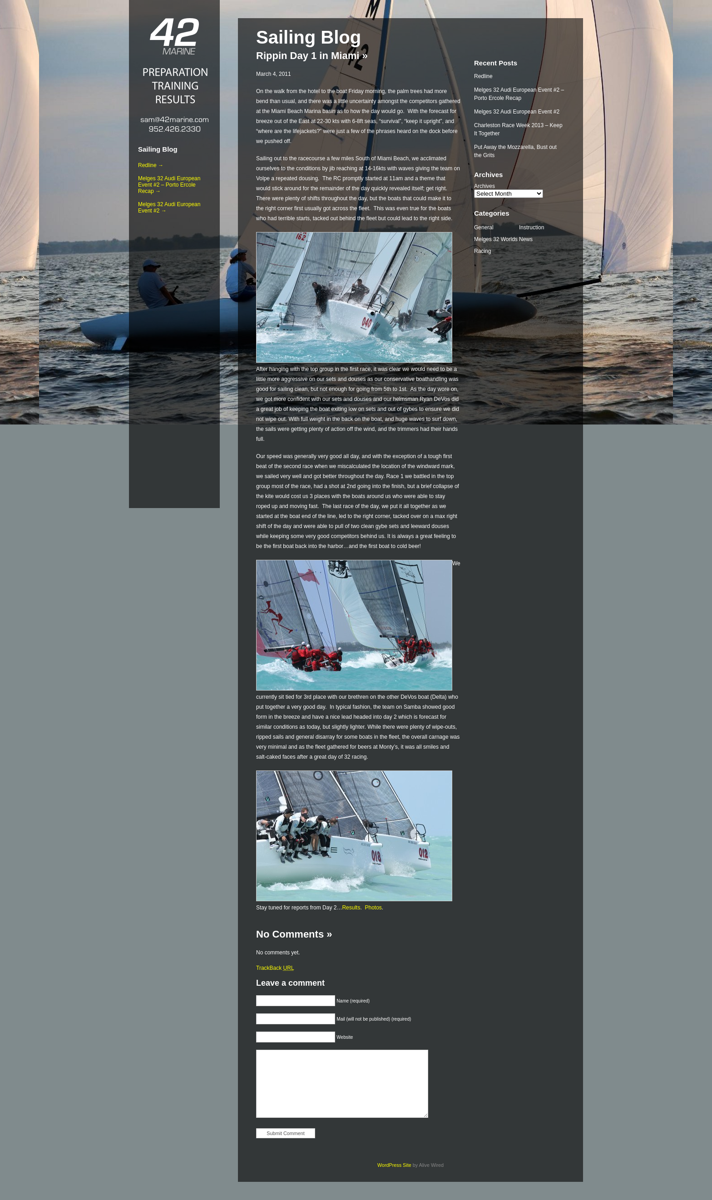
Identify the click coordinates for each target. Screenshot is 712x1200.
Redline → (150, 165)
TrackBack (275, 968)
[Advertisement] (174, 359)
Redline (483, 76)
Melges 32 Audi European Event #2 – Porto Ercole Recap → (169, 184)
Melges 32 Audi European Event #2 (516, 112)
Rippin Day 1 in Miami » (312, 55)
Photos (373, 907)
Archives (484, 186)
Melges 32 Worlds (496, 239)
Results (351, 907)
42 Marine (174, 36)
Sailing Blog (158, 149)
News (526, 239)
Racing (482, 251)
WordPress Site (394, 1165)
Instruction (531, 227)
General (484, 227)
